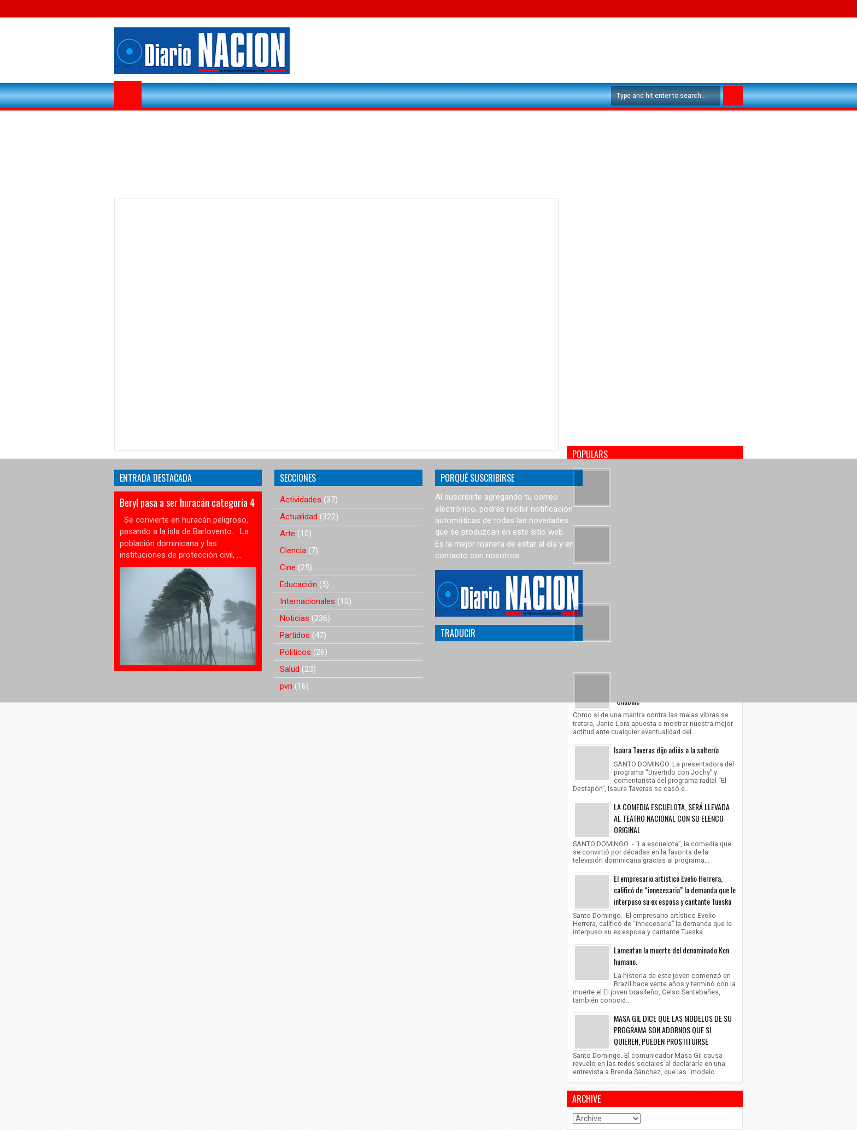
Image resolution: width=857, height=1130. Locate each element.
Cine (288, 567)
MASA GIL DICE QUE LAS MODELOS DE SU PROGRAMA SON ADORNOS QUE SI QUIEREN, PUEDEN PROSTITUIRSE (673, 1029)
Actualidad (299, 517)
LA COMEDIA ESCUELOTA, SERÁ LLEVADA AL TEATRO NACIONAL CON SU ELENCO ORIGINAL (672, 818)
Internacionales (307, 601)
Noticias (294, 618)
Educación (298, 584)
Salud (290, 669)
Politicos (295, 652)
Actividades (300, 500)
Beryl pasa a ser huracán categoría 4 (187, 502)
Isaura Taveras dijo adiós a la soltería (666, 750)
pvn (286, 686)
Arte (287, 533)
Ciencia (293, 550)
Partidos (295, 635)
